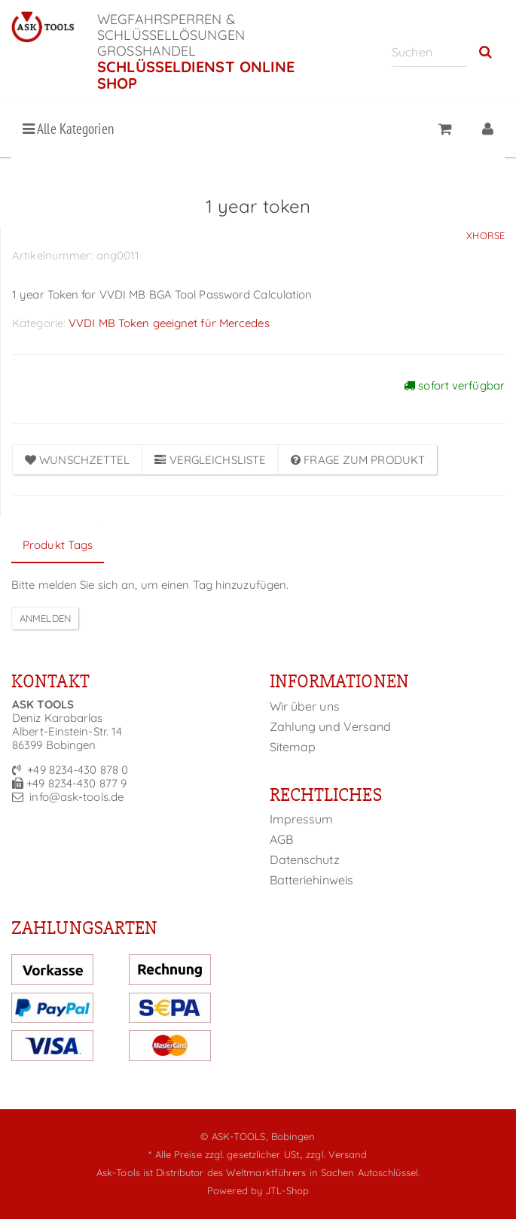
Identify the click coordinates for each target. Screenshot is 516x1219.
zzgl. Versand (336, 1154)
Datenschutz (305, 859)
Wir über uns (305, 706)
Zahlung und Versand (331, 726)
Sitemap (293, 746)
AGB (281, 839)
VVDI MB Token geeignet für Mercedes (169, 323)
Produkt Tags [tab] (58, 545)
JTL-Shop (287, 1190)
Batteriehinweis (312, 879)
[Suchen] (429, 51)
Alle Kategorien (68, 129)
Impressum (302, 818)
